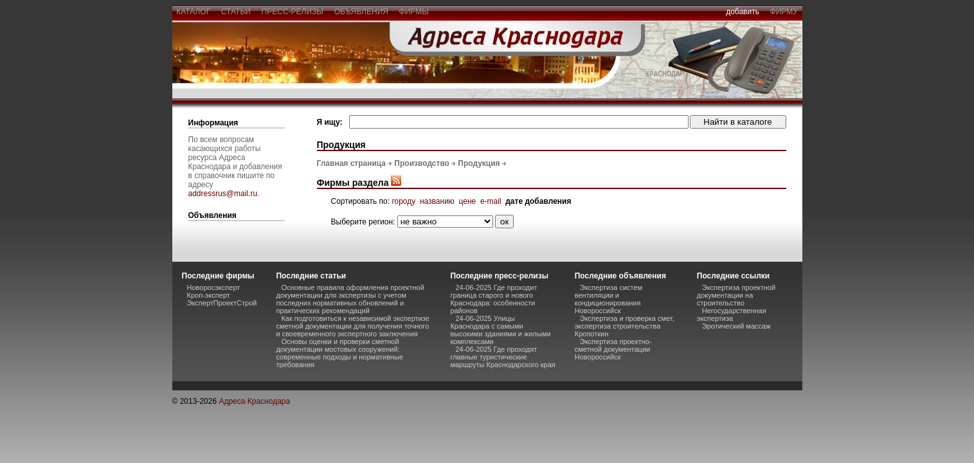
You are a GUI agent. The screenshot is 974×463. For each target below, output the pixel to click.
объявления (361, 11)
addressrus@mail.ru (223, 193)
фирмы (414, 11)
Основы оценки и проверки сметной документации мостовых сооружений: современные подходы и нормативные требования (339, 353)
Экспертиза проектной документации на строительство (736, 295)
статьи (236, 11)
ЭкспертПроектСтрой (222, 303)
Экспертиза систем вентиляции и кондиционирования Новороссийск (608, 299)
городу (403, 201)
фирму (784, 11)
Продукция (479, 163)
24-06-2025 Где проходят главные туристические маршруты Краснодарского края (502, 356)
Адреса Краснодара (254, 401)
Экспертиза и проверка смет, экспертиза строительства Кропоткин (624, 326)
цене (467, 201)
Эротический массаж (736, 326)
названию (437, 201)
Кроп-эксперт (208, 295)
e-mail (490, 201)
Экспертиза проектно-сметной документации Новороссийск (613, 349)
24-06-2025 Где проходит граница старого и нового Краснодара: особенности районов (493, 299)
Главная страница (351, 163)
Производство (421, 163)
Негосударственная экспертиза (731, 314)
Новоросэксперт (213, 287)
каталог (193, 11)
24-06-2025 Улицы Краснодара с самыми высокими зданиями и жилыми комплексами (500, 329)
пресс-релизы (292, 11)
